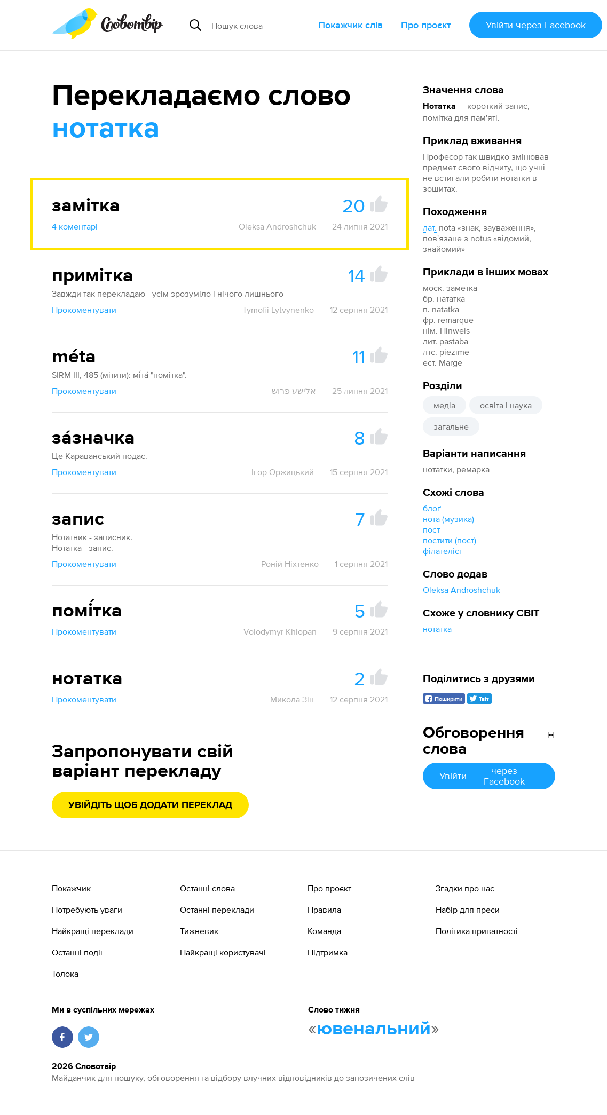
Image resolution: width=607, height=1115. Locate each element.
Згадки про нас (465, 888)
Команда (324, 931)
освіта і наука (506, 405)
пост (431, 529)
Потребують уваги (87, 909)
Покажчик (71, 888)
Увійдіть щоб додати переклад (150, 805)
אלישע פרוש (294, 391)
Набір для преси (468, 909)
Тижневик (199, 931)
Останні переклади (217, 909)
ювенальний (374, 1029)
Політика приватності (477, 931)
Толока (65, 973)
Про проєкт (426, 24)
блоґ (432, 508)
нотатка (437, 629)
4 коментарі (75, 226)
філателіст (442, 551)
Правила (324, 909)
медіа (444, 405)
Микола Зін (292, 699)
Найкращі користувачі (223, 952)
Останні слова (207, 888)
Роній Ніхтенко (290, 563)
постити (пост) (449, 540)
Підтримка (328, 952)
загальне (451, 426)
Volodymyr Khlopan (280, 631)
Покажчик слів (350, 24)
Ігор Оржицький (282, 472)
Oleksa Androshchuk (461, 590)
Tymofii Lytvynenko (278, 309)
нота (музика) (448, 519)
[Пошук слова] (260, 25)
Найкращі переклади (92, 931)
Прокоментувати (84, 309)
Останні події (77, 952)
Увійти (536, 24)
